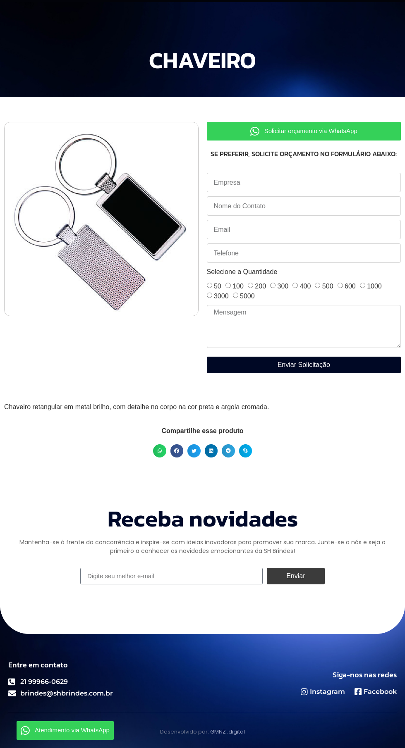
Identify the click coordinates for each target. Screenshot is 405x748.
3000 (221, 296)
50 (217, 286)
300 (283, 286)
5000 (247, 296)
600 (350, 286)
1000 (374, 286)
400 (305, 286)
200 (260, 286)
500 (327, 286)
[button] (159, 450)
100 (238, 286)
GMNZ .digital (227, 732)
